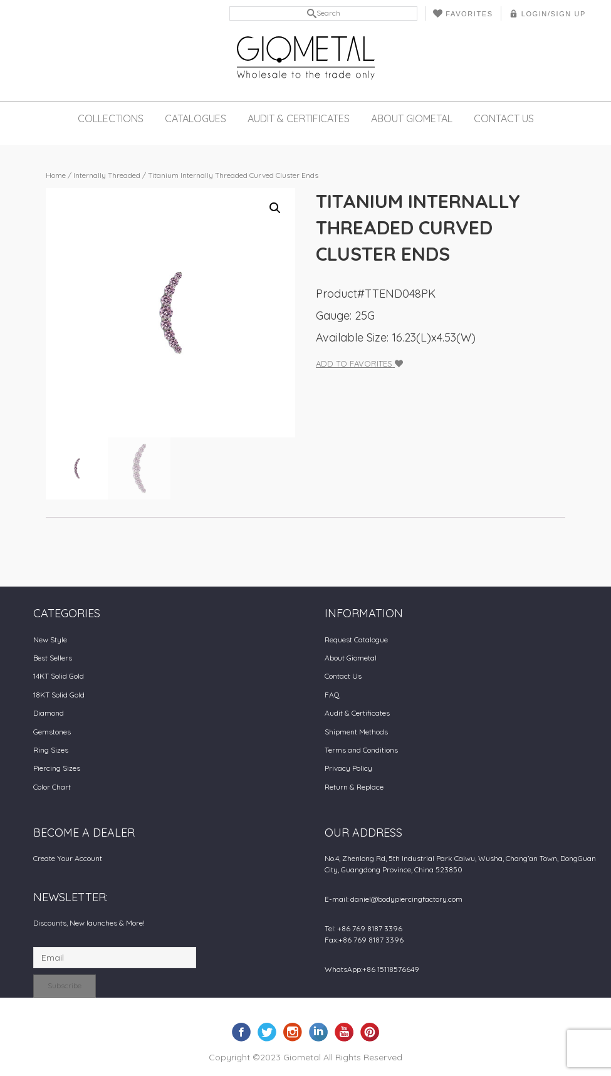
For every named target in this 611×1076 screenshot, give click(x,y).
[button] (275, 208)
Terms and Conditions (361, 750)
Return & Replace (354, 786)
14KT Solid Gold (58, 676)
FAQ (332, 694)
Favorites (463, 13)
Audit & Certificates (299, 118)
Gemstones (52, 731)
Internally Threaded (106, 175)
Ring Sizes (50, 750)
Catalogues (195, 118)
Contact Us (504, 118)
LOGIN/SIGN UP (547, 13)
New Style (50, 639)
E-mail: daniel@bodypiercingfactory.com (393, 899)
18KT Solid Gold (59, 694)
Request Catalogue (356, 639)
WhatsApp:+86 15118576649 (372, 969)
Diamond (48, 713)
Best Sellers (52, 657)
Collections (111, 118)
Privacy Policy (348, 768)
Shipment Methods (356, 731)
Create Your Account (67, 858)
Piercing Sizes (56, 768)
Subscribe (64, 985)
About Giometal (411, 118)
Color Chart (52, 786)
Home (56, 175)
